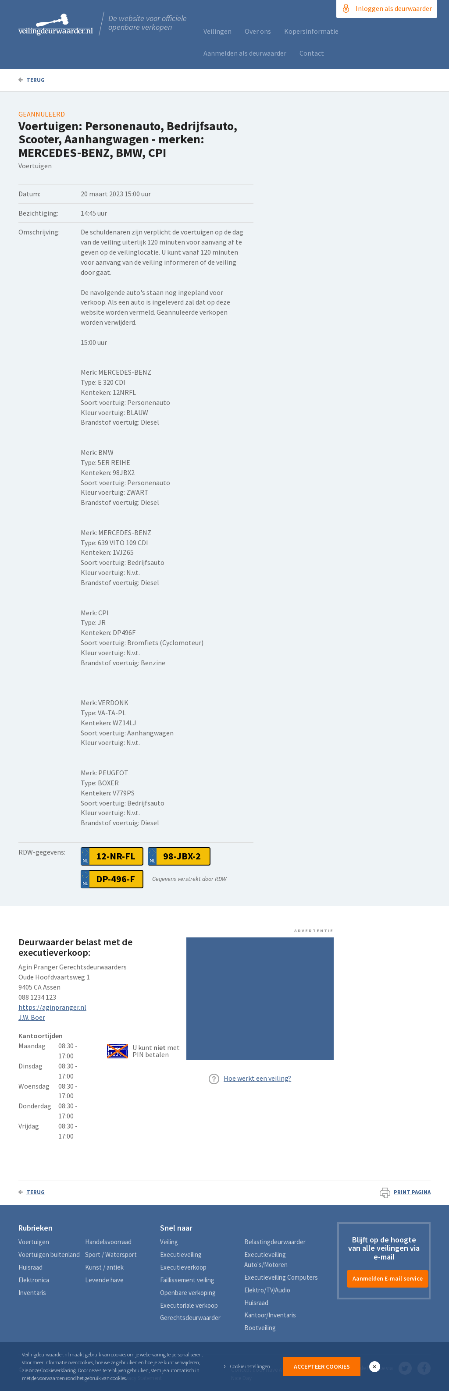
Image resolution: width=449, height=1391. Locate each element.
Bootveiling (260, 1328)
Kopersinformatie (311, 31)
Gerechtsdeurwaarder (190, 1317)
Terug (31, 80)
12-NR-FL (115, 856)
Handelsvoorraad (108, 1242)
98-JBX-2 (182, 856)
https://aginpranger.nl (52, 1007)
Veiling (169, 1242)
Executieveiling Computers (281, 1277)
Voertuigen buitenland (49, 1254)
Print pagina (405, 1192)
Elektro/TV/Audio (267, 1290)
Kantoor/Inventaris (270, 1315)
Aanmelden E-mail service (388, 1278)
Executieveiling (181, 1254)
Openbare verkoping (188, 1292)
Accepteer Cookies (322, 1366)
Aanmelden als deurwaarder (244, 53)
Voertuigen (33, 1242)
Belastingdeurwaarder (275, 1242)
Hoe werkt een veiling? (257, 1078)
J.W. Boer (31, 1017)
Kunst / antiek (104, 1267)
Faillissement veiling (187, 1280)
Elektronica (33, 1280)
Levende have (104, 1280)
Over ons (258, 31)
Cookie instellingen (250, 1366)
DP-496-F (115, 879)
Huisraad (30, 1267)
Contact (311, 53)
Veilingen (217, 31)
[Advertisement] (260, 998)
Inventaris (32, 1292)
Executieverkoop (183, 1267)
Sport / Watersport (111, 1254)
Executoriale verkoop (189, 1305)
